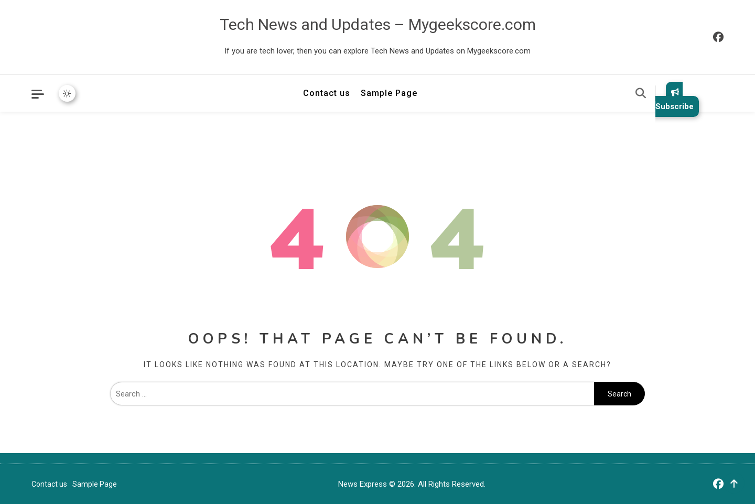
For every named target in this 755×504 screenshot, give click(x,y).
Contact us (326, 93)
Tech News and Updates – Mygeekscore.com (378, 24)
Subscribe (674, 99)
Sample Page (389, 93)
